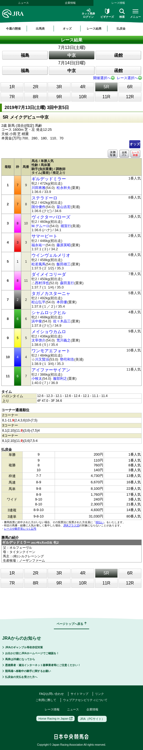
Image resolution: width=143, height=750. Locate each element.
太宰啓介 (39, 340)
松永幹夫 (64, 188)
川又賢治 (42, 359)
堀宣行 (66, 226)
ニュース (23, 2)
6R (129, 86)
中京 (71, 55)
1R (12, 86)
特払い (100, 522)
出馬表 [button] (40, 28)
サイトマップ (79, 693)
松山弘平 (39, 302)
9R (59, 96)
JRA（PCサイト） (92, 718)
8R (35, 96)
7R (12, 96)
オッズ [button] (67, 28)
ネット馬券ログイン (88, 13)
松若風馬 (39, 264)
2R (35, 86)
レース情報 (52, 709)
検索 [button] (122, 13)
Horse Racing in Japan (55, 718)
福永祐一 (39, 245)
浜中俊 (37, 321)
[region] (71, 28)
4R (82, 86)
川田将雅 (39, 188)
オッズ (135, 144)
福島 (25, 55)
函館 (118, 55)
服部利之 (60, 378)
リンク (99, 693)
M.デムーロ (40, 226)
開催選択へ (102, 78)
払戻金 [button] (121, 28)
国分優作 (39, 207)
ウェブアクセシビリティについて (85, 700)
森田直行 (67, 283)
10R (83, 96)
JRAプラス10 (71, 525)
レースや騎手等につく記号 (20, 528)
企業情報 (70, 2)
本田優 (62, 302)
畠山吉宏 (64, 207)
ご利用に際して (46, 700)
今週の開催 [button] (13, 28)
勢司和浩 (67, 359)
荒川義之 (64, 340)
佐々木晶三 (62, 321)
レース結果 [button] (94, 28)
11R (106, 96)
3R (59, 86)
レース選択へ (127, 78)
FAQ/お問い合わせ (51, 693)
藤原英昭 (64, 245)
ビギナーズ (107, 13)
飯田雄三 (64, 264)
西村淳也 (42, 283)
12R (130, 96)
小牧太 (37, 378)
